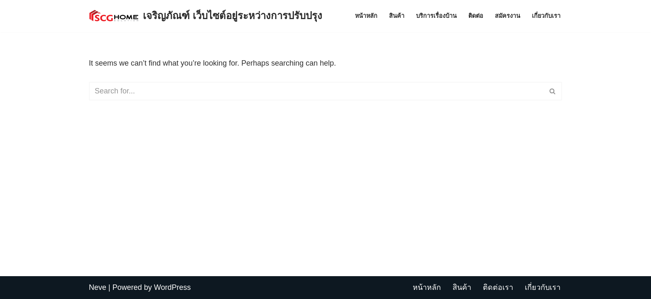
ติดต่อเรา (498, 287)
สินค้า (396, 15)
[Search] (316, 91)
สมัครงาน (507, 15)
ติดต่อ (475, 15)
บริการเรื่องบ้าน (436, 15)
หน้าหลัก (366, 15)
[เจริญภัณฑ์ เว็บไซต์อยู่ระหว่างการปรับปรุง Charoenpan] (205, 16)
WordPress (172, 287)
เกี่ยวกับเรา (546, 15)
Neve (97, 287)
